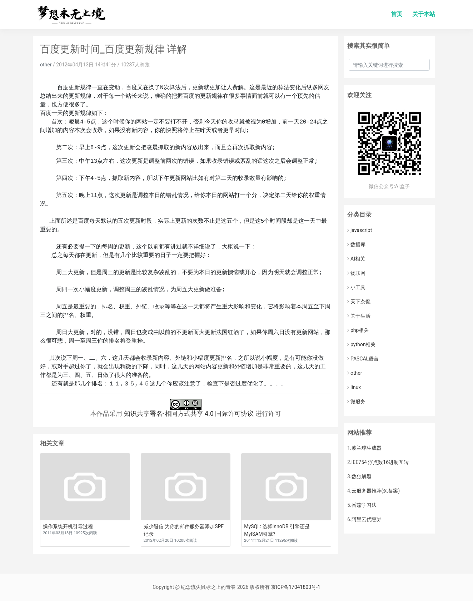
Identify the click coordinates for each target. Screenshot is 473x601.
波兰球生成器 (367, 448)
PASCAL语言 (363, 359)
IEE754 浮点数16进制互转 (380, 462)
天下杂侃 (358, 301)
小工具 (356, 287)
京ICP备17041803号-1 (295, 587)
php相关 (358, 330)
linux (354, 387)
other (45, 64)
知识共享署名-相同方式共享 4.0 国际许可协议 (189, 413)
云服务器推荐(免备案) (376, 491)
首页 (396, 14)
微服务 (356, 401)
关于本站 (423, 14)
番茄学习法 (364, 505)
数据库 (356, 244)
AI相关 (356, 259)
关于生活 (358, 316)
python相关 (361, 344)
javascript (359, 230)
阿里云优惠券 (367, 519)
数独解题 (362, 476)
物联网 (356, 273)
